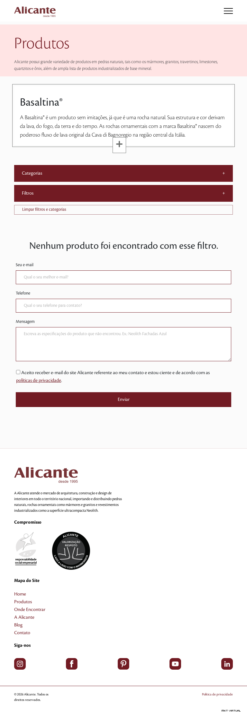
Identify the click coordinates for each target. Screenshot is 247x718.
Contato (22, 633)
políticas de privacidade (38, 380)
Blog (18, 625)
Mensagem (25, 321)
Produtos (23, 602)
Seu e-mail (24, 265)
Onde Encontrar (29, 609)
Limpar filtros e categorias (44, 209)
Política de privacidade (217, 694)
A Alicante (24, 617)
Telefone (23, 293)
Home (20, 594)
